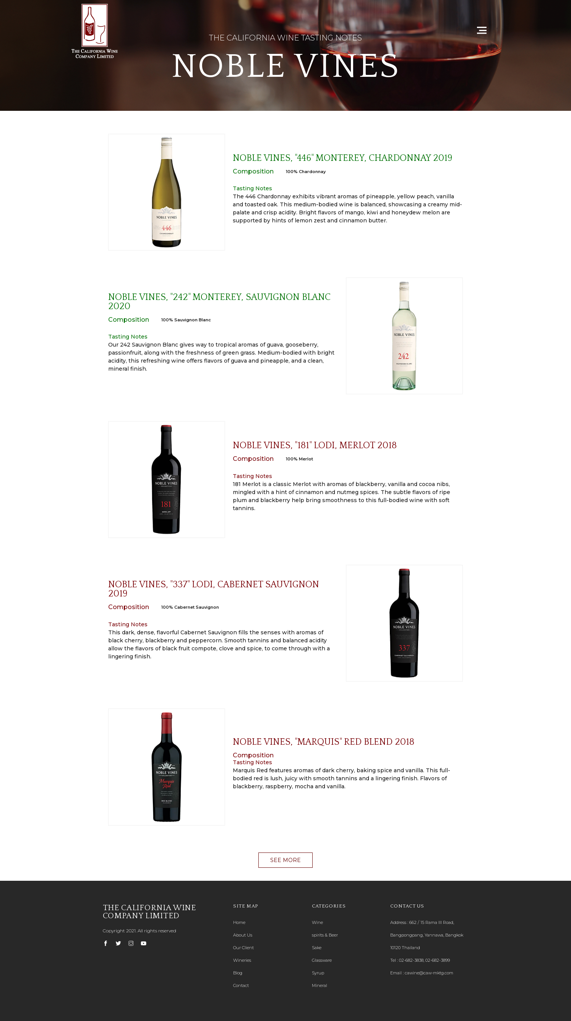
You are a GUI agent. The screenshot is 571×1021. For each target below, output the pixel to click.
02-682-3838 (411, 960)
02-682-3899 (437, 960)
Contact (241, 985)
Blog (237, 973)
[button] (285, 860)
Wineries (242, 960)
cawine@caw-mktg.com (429, 973)
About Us (242, 935)
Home (239, 922)
